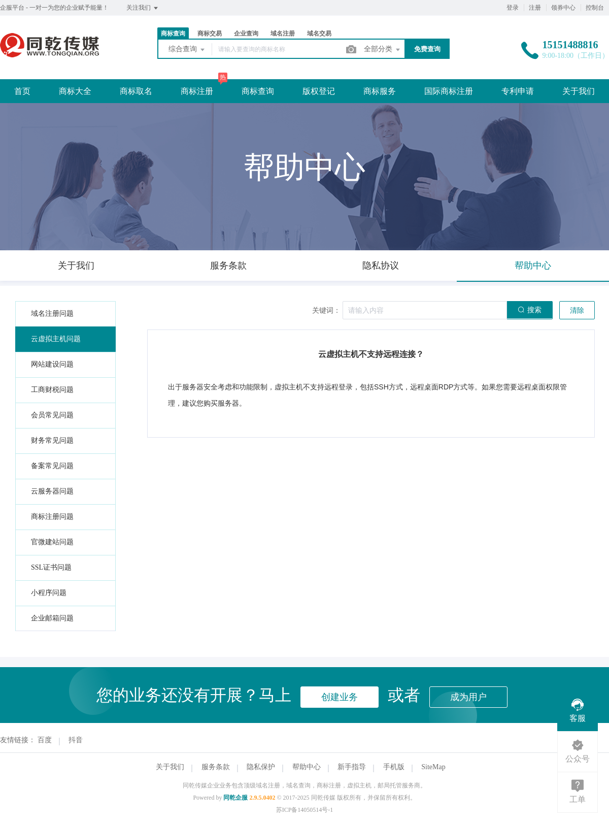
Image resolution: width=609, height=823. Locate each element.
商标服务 (379, 91)
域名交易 (319, 33)
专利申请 (517, 91)
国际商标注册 (448, 91)
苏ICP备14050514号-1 (304, 809)
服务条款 (215, 767)
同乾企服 (235, 797)
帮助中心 (306, 767)
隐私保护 (261, 767)
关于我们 (578, 91)
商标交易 (209, 33)
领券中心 (563, 7)
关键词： (326, 310)
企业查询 (246, 33)
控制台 (595, 7)
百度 (45, 740)
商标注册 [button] (197, 91)
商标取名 (136, 91)
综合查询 (187, 50)
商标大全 (75, 91)
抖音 (76, 740)
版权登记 (318, 91)
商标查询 (173, 33)
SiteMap (433, 767)
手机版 (393, 767)
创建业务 (339, 697)
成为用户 (468, 697)
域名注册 (282, 33)
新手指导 (351, 767)
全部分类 (382, 50)
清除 (577, 310)
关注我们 (142, 8)
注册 (535, 7)
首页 (22, 91)
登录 (512, 7)
